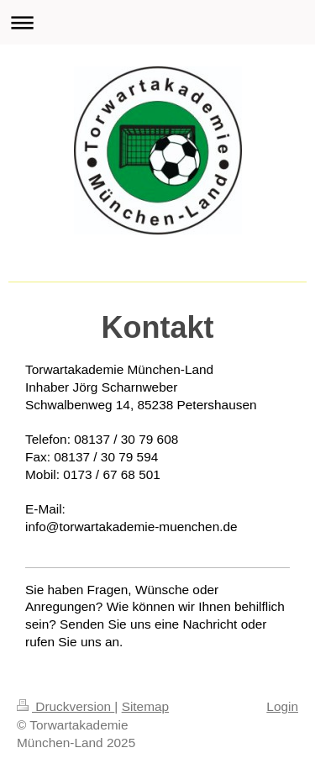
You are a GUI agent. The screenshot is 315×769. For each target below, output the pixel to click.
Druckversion (65, 706)
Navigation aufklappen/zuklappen (157, 22)
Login (282, 706)
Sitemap (145, 706)
